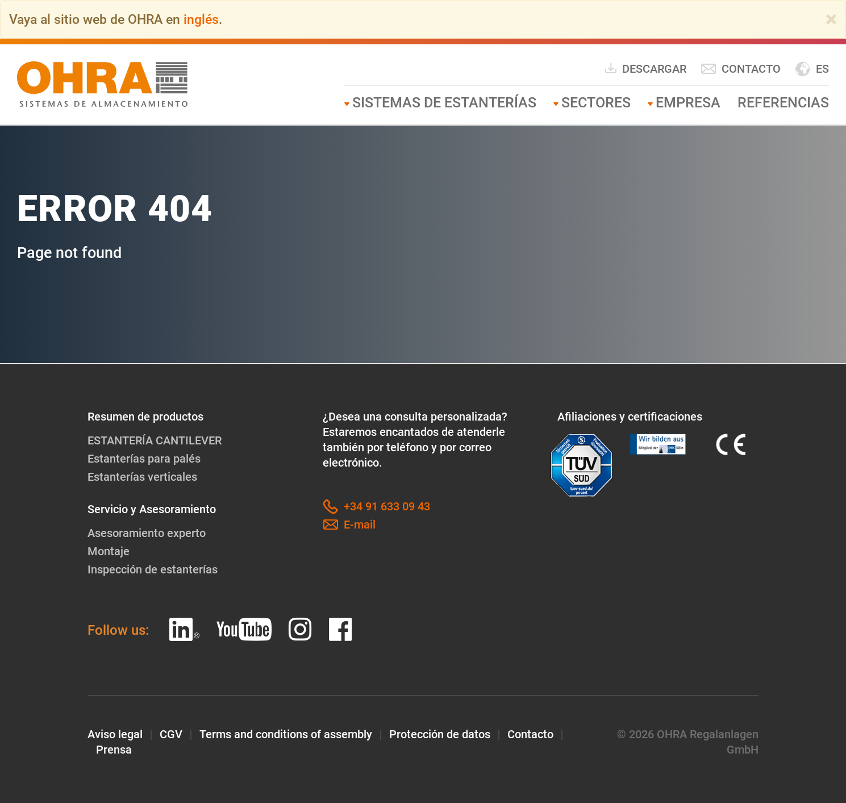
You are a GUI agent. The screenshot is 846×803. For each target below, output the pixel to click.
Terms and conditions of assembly (285, 734)
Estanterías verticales (142, 477)
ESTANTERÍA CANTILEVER (154, 440)
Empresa (688, 102)
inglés (201, 19)
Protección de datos (439, 734)
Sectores (596, 102)
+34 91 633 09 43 (376, 506)
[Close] (831, 19)
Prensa (114, 749)
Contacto (741, 69)
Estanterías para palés (144, 458)
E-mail (349, 524)
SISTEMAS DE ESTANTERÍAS (444, 102)
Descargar (645, 68)
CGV (171, 734)
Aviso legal (115, 734)
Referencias (783, 102)
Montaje (108, 551)
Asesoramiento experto (146, 533)
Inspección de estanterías (152, 569)
